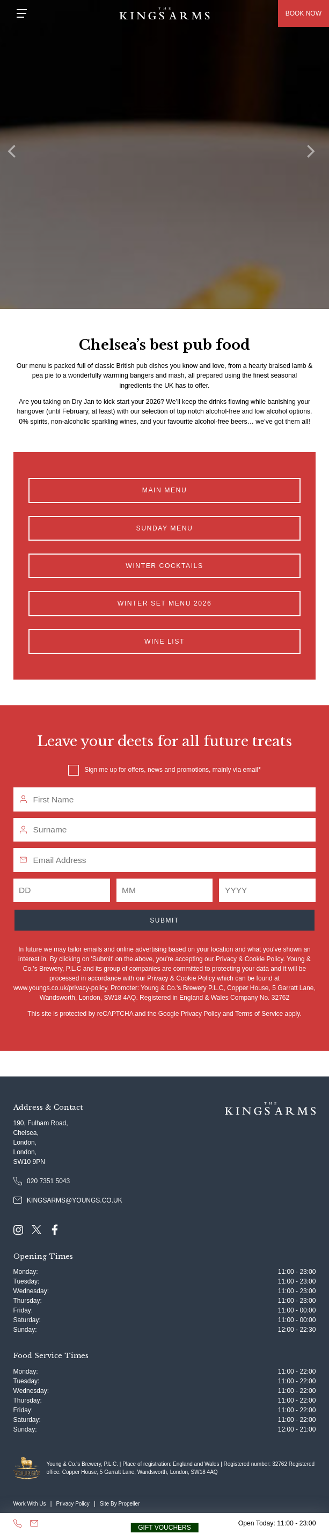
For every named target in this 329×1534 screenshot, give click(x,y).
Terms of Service (259, 1013)
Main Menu (164, 490)
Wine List (164, 641)
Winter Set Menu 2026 (164, 603)
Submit (164, 920)
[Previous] (16, 154)
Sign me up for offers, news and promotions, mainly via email (171, 769)
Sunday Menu (164, 528)
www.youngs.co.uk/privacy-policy (60, 988)
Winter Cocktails (164, 566)
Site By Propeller (120, 1504)
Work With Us (29, 1504)
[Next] (313, 154)
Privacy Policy (201, 1013)
